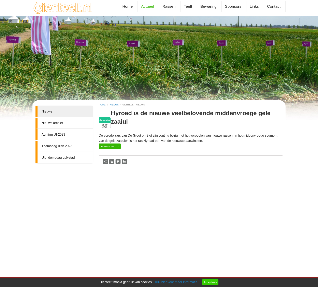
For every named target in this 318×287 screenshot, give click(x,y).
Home (127, 6)
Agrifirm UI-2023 (53, 134)
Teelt (188, 6)
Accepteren (210, 282)
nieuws (114, 104)
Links (254, 6)
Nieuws (47, 111)
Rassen (168, 6)
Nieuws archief (52, 123)
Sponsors (233, 6)
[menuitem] (128, 6)
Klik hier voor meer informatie (176, 282)
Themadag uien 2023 (57, 146)
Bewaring (208, 6)
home (102, 104)
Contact (273, 6)
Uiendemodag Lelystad (58, 157)
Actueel (147, 6)
